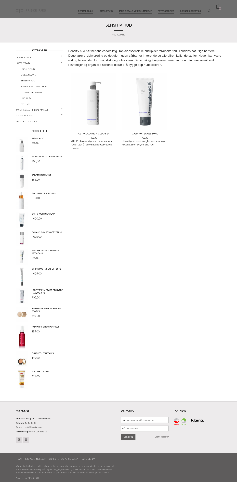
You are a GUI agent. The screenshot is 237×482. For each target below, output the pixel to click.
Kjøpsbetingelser (35, 459)
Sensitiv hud (28, 80)
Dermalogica (85, 8)
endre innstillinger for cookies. (95, 472)
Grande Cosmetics (190, 8)
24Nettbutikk (33, 478)
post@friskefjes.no (32, 427)
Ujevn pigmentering (32, 92)
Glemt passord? (162, 437)
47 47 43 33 (30, 423)
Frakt (19, 459)
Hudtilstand (106, 8)
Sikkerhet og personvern (64, 459)
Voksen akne (28, 75)
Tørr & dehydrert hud (34, 86)
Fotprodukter (166, 8)
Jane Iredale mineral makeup (135, 8)
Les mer (72, 472)
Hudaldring (28, 69)
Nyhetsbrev (88, 459)
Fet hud (25, 104)
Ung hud (26, 98)
